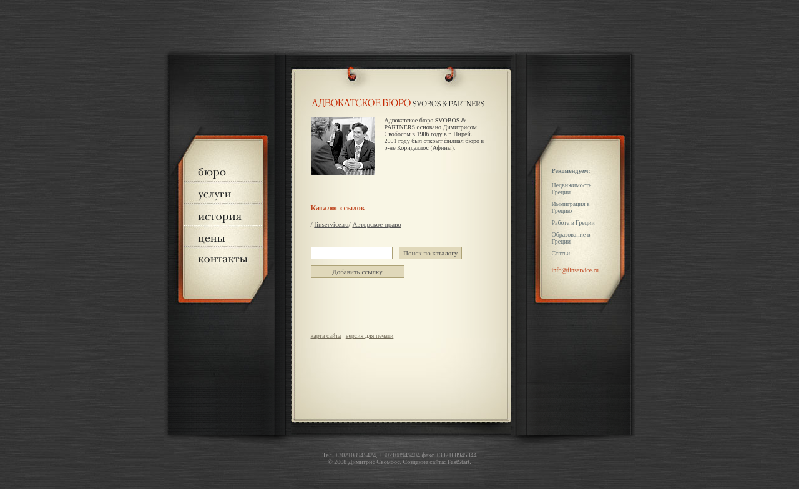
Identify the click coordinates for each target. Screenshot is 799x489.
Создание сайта (423, 461)
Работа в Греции (573, 222)
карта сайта (326, 335)
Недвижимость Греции (572, 188)
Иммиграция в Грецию (571, 207)
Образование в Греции (571, 238)
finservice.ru (331, 224)
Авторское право (376, 224)
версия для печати (370, 335)
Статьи (561, 253)
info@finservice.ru (575, 270)
